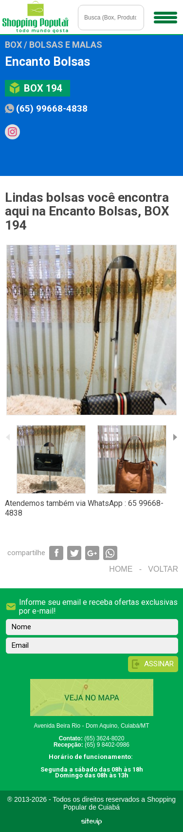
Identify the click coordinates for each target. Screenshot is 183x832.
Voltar (163, 569)
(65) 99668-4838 (52, 108)
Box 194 (43, 88)
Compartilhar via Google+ (92, 553)
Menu (164, 14)
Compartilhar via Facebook (56, 553)
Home (120, 569)
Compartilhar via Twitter (74, 553)
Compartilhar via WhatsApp (110, 553)
